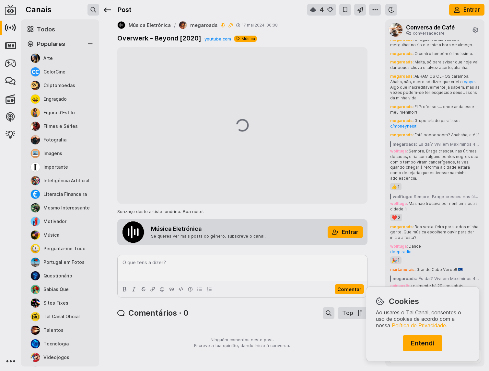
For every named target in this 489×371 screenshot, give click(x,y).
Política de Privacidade (419, 325)
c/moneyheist (403, 126)
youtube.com (217, 38)
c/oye (469, 81)
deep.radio (401, 251)
